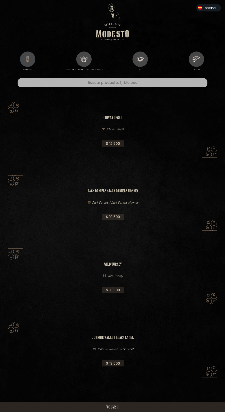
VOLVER (112, 407)
